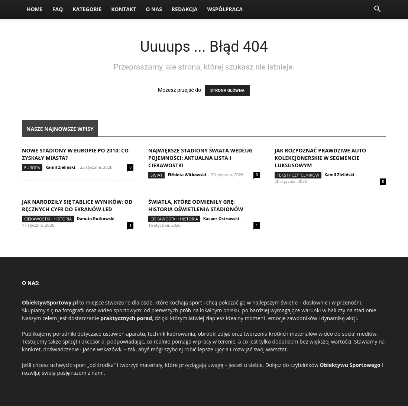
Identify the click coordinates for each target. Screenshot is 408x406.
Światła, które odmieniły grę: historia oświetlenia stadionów (195, 205)
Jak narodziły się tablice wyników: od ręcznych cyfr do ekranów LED (77, 205)
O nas (154, 9)
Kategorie (86, 9)
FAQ (57, 9)
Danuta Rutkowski (95, 218)
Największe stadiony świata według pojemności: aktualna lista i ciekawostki (200, 158)
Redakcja (185, 9)
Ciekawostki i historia (48, 219)
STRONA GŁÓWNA (227, 90)
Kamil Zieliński (60, 167)
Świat (156, 175)
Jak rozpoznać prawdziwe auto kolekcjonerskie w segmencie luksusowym (320, 158)
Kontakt (123, 9)
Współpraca (224, 9)
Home (35, 9)
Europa (32, 167)
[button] (377, 9)
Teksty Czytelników (298, 175)
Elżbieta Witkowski (187, 174)
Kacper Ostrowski (221, 218)
